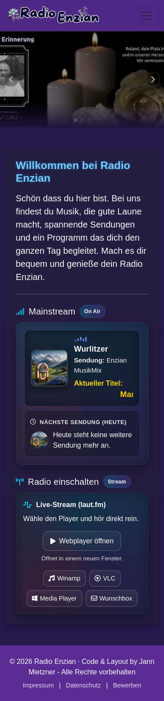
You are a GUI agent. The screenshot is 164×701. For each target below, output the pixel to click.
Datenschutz (83, 685)
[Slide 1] (82, 79)
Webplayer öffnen (82, 541)
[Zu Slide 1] (75, 120)
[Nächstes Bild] (153, 79)
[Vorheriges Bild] (11, 79)
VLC (104, 578)
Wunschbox (112, 598)
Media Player (54, 598)
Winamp (64, 578)
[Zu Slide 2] (82, 120)
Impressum (38, 685)
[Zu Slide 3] (89, 120)
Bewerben (127, 685)
